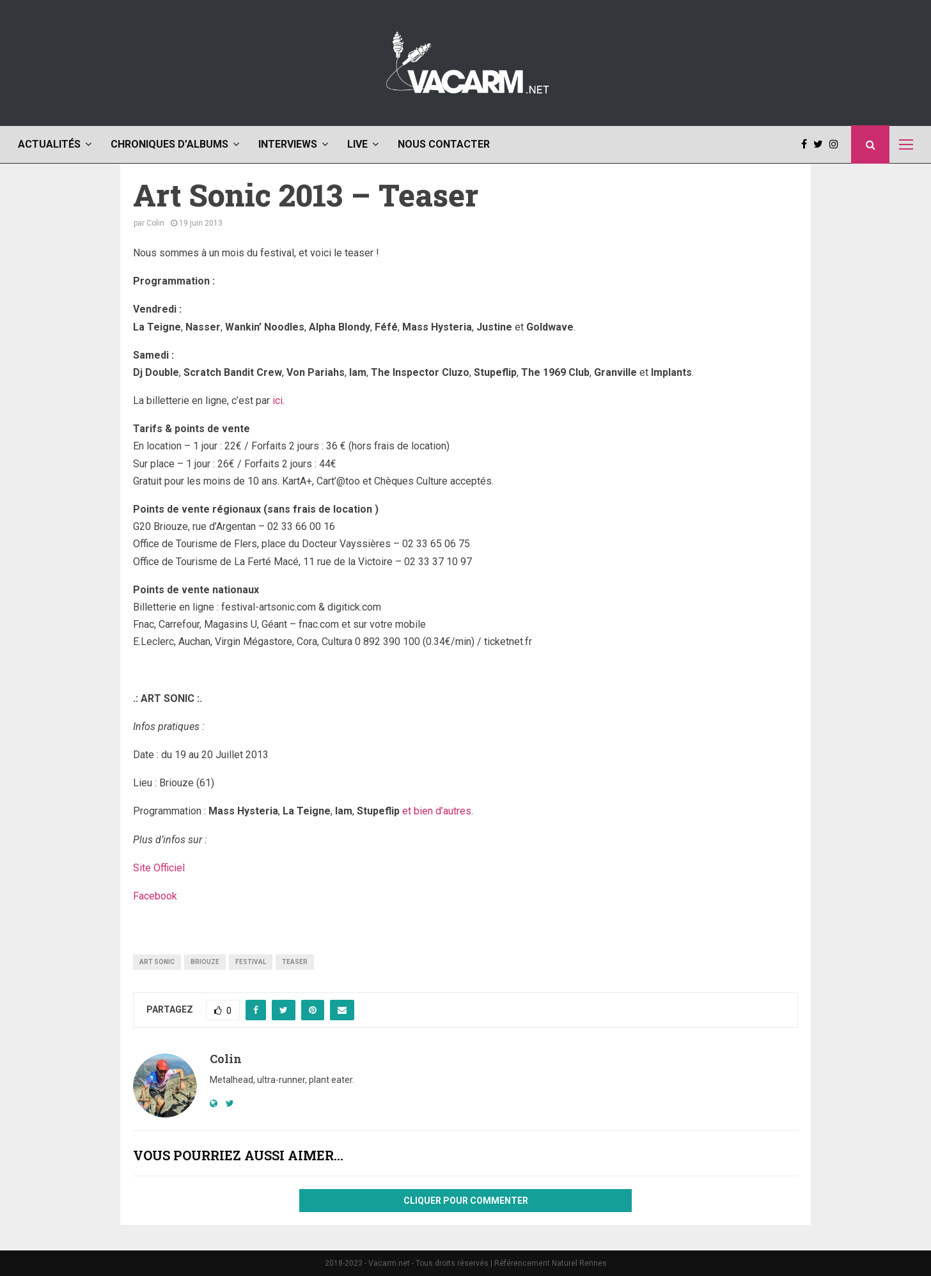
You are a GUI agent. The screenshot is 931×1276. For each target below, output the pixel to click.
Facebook (155, 896)
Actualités (49, 144)
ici (277, 400)
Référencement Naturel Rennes (550, 1263)
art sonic (157, 961)
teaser (295, 961)
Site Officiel (159, 868)
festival (250, 961)
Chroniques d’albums (169, 144)
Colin (155, 223)
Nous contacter (444, 144)
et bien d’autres (436, 811)
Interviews (287, 144)
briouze (205, 961)
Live (357, 144)
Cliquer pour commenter (465, 1200)
